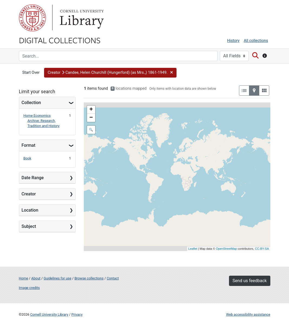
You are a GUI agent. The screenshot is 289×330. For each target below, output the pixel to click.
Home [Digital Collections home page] (23, 278)
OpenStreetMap (226, 248)
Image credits (29, 288)
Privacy (76, 314)
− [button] (91, 118)
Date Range (33, 177)
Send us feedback (249, 280)
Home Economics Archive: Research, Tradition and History (42, 121)
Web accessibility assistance (248, 314)
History (233, 40)
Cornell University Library (49, 314)
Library (81, 17)
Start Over (31, 72)
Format (28, 145)
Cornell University (32, 17)
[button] (110, 73)
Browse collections (89, 278)
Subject (29, 226)
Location (30, 210)
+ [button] (91, 110)
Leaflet (192, 248)
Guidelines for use (57, 278)
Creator (29, 193)
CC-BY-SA (262, 248)
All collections (256, 40)
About (36, 278)
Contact (113, 278)
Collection (31, 102)
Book (27, 158)
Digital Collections (60, 40)
